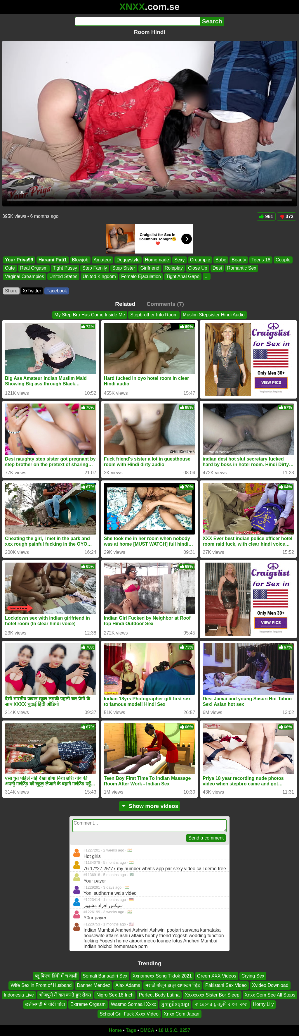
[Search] (137, 21)
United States (63, 276)
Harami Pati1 (53, 259)
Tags (131, 1030)
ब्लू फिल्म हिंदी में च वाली (56, 975)
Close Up (197, 268)
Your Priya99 (19, 259)
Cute (10, 268)
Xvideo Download (270, 985)
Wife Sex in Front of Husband (41, 985)
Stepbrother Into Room (154, 314)
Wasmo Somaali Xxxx (133, 1004)
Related (125, 304)
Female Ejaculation (141, 276)
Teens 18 (260, 259)
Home (115, 1030)
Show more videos (149, 806)
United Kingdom (99, 276)
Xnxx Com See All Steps (270, 994)
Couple (283, 259)
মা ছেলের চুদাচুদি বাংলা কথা (221, 1004)
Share (11, 290)
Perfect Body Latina (159, 994)
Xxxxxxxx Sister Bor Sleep (212, 994)
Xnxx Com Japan (181, 1013)
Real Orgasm (34, 268)
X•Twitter (32, 290)
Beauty (239, 259)
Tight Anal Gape (182, 276)
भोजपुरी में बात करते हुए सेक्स (65, 994)
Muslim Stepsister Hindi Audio (214, 314)
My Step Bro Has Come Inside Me (89, 314)
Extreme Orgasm (88, 1004)
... (206, 276)
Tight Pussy (65, 268)
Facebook (56, 290)
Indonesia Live (19, 994)
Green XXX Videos (216, 975)
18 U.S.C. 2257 (174, 1030)
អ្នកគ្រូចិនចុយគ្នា (175, 1004)
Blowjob (80, 259)
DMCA (147, 1030)
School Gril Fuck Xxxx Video (129, 1013)
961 (266, 216)
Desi (217, 268)
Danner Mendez (93, 985)
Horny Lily (263, 1004)
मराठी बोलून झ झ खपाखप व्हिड (172, 985)
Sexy (179, 259)
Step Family (94, 268)
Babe (220, 259)
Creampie (200, 259)
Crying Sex (252, 975)
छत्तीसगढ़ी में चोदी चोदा (45, 1004)
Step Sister (123, 268)
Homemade (157, 259)
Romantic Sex (241, 268)
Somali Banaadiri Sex (105, 975)
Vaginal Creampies (24, 276)
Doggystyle (128, 259)
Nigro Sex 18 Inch (114, 994)
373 (286, 216)
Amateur (102, 259)
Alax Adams (127, 985)
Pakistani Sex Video (226, 985)
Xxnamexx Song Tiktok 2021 (162, 975)
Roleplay (174, 268)
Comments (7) (165, 304)
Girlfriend (149, 268)
